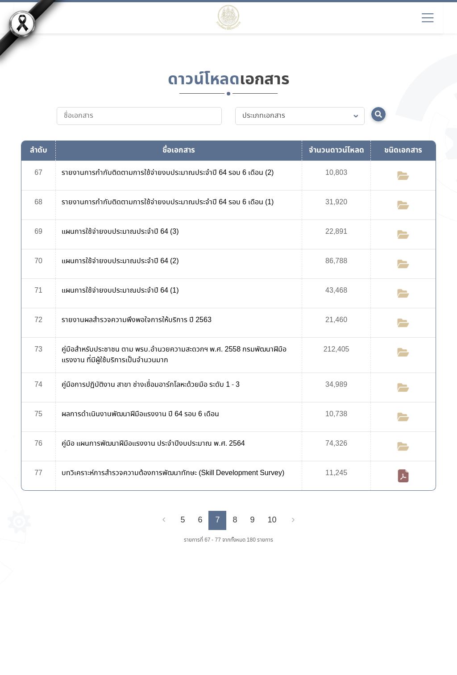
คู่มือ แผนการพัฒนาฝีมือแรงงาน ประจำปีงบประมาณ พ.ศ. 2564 (153, 444)
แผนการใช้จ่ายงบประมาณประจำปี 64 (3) (120, 232)
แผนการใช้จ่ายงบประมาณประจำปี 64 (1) (120, 291)
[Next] (293, 520)
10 (272, 520)
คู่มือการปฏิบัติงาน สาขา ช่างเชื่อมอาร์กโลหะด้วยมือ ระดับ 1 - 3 (151, 385)
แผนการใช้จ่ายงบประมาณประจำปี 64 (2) (120, 261)
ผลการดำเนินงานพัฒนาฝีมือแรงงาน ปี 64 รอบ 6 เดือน (140, 414)
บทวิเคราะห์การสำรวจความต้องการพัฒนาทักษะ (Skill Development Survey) (173, 473)
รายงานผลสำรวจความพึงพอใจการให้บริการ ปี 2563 (137, 320)
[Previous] (164, 520)
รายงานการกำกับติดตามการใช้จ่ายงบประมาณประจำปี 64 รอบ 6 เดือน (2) (168, 173)
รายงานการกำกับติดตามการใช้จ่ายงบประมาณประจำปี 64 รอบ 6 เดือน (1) (168, 202)
